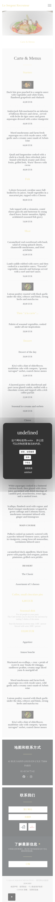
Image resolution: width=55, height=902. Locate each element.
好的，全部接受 (27, 452)
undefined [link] (28, 472)
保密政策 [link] (28, 468)
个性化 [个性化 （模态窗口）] (27, 463)
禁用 (27, 457)
